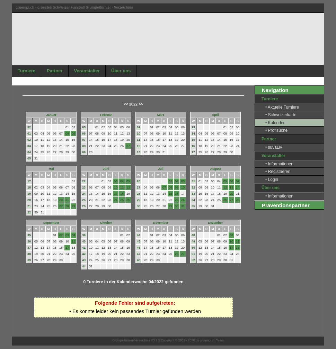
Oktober (106, 222)
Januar (51, 115)
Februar (106, 115)
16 (193, 146)
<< (126, 104)
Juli (160, 169)
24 (84, 193)
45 (138, 241)
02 (29, 139)
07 (84, 139)
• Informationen (279, 164)
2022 (133, 104)
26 (84, 206)
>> (141, 104)
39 (29, 260)
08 (84, 146)
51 (193, 254)
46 (138, 247)
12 (138, 146)
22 (29, 212)
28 (138, 193)
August (215, 169)
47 (138, 254)
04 (29, 152)
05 (29, 158)
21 (29, 206)
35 (193, 206)
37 (29, 247)
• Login (271, 179)
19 (29, 193)
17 (193, 152)
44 (84, 266)
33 (193, 193)
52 (29, 127)
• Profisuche (276, 130)
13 (138, 152)
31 (193, 181)
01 (29, 133)
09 (84, 152)
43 (84, 260)
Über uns (121, 70)
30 (138, 206)
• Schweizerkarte (281, 114)
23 (84, 187)
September (51, 222)
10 (138, 133)
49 (193, 241)
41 (84, 247)
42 (84, 254)
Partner (55, 70)
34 (193, 200)
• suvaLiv (273, 147)
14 (193, 133)
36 (29, 241)
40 (84, 241)
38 (29, 254)
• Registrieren (277, 171)
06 (84, 133)
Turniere (26, 70)
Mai (51, 169)
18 (29, 187)
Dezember (215, 222)
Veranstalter (87, 70)
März (161, 115)
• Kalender (275, 122)
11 (138, 139)
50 (193, 247)
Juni (106, 169)
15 (193, 139)
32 (193, 187)
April (215, 115)
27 (138, 187)
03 (29, 146)
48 (138, 260)
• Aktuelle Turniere (282, 107)
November (160, 222)
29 (138, 200)
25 (84, 200)
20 (29, 200)
